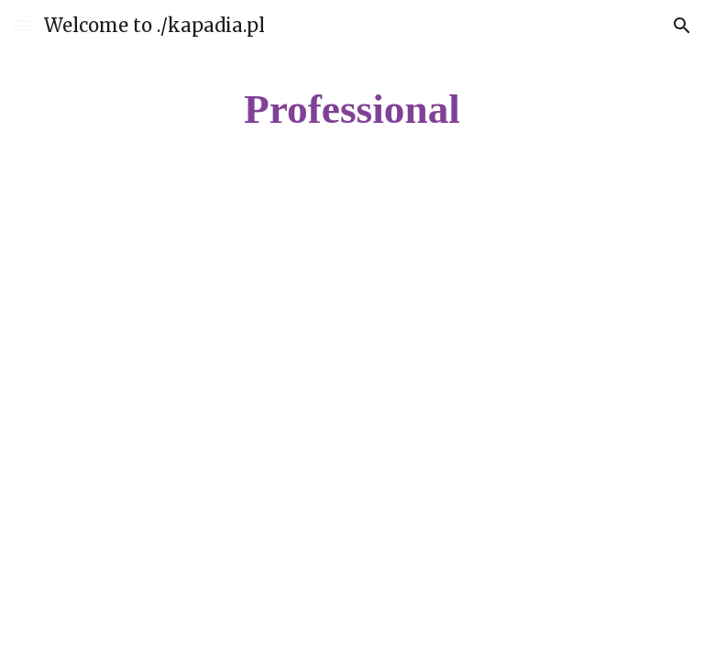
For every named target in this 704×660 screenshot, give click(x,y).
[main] (351, 109)
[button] (22, 25)
